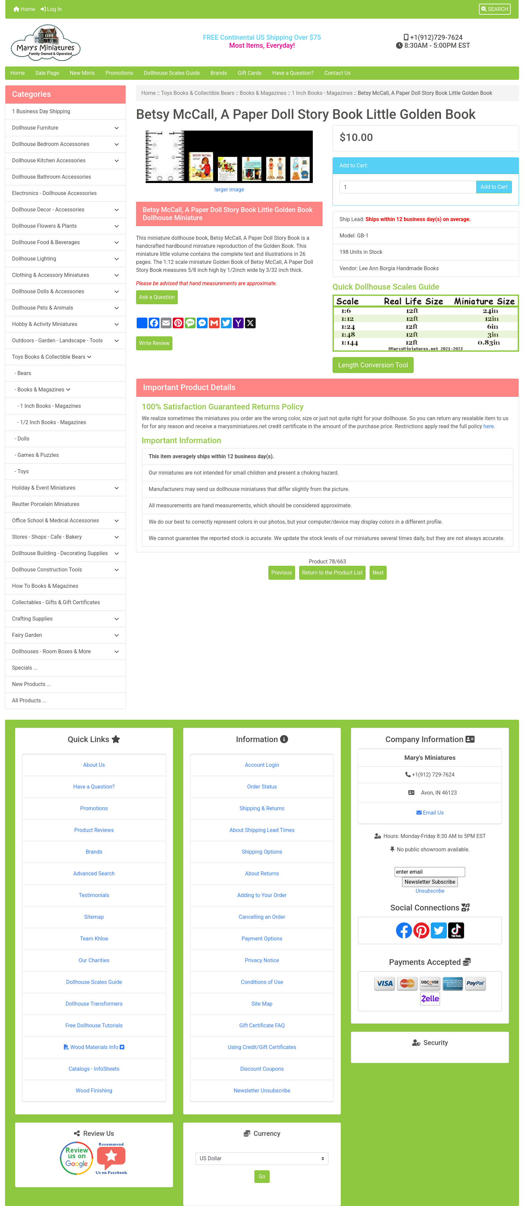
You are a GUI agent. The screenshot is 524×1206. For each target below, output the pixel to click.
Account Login (262, 765)
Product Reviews (94, 830)
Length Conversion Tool (373, 365)
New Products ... (31, 684)
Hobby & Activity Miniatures (65, 324)
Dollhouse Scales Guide (172, 73)
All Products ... (29, 700)
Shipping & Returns (262, 808)
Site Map (262, 1004)
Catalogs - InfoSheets (94, 1069)
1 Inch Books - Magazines (322, 93)
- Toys (20, 471)
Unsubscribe (430, 891)
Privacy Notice (262, 960)
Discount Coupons (262, 1069)
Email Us (430, 813)
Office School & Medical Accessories (65, 520)
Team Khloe (94, 938)
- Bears (21, 373)
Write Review (154, 343)
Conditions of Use (262, 982)
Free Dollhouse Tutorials (94, 1025)
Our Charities (94, 960)
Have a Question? (293, 73)
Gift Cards (250, 73)
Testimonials (94, 895)
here (489, 426)
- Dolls (20, 439)
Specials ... (25, 668)
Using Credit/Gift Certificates (262, 1047)
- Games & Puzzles (35, 455)
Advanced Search (94, 873)
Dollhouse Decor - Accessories (65, 209)
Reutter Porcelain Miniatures (45, 504)
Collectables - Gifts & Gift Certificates (56, 602)
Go (262, 1176)
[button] (494, 9)
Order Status (262, 787)
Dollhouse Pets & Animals (65, 308)
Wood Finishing (94, 1090)
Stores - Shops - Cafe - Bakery (65, 537)
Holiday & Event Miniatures (65, 488)
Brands (219, 73)
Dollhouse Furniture (65, 128)
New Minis (82, 73)
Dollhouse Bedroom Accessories (65, 144)
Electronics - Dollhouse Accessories (54, 193)
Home (24, 9)
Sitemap (94, 917)
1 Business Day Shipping (41, 111)
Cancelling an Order (262, 917)
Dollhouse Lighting (65, 258)
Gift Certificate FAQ (262, 1025)
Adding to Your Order (262, 895)
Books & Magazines (263, 93)
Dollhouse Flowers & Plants (65, 226)
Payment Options (262, 938)
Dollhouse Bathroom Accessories (51, 177)
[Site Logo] (90, 42)
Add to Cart (494, 187)
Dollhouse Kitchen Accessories (65, 160)
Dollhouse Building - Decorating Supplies (65, 553)
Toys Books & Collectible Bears (198, 93)
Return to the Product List (332, 572)
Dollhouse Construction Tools (65, 569)
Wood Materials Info (94, 1047)
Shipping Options (262, 852)
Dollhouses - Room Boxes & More (65, 651)
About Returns (262, 873)
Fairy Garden (65, 635)
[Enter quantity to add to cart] (408, 187)
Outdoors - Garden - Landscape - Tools (65, 340)
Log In (51, 9)
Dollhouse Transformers (94, 1004)
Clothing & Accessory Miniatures (65, 275)
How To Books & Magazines (45, 586)
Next (378, 572)
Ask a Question (157, 297)
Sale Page (47, 73)
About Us (94, 765)
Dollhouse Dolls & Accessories (65, 291)
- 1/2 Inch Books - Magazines (49, 422)
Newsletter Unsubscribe (262, 1090)
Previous (281, 572)
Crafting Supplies (65, 619)
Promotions (119, 73)
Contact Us (337, 73)
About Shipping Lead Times (261, 830)
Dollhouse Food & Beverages (65, 242)
